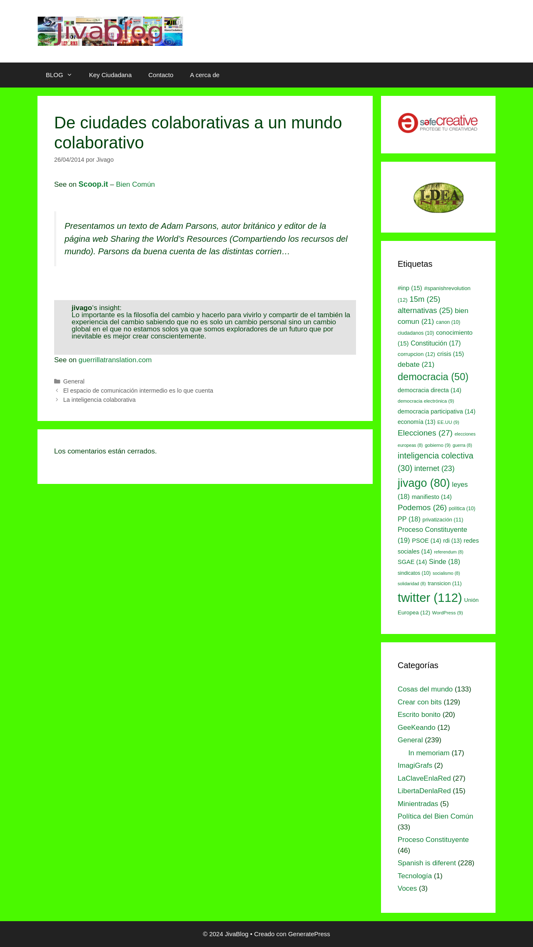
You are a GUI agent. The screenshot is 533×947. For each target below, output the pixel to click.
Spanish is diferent (427, 863)
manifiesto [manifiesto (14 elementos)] (432, 497)
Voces (407, 888)
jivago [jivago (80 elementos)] (424, 483)
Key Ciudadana (110, 74)
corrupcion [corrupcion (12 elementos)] (416, 354)
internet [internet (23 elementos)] (434, 468)
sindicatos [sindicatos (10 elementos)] (414, 573)
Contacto (160, 74)
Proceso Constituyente (433, 840)
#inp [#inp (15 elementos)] (410, 288)
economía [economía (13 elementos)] (417, 421)
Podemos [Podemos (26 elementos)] (422, 507)
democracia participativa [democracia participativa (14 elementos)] (437, 411)
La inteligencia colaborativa (99, 399)
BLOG (63, 75)
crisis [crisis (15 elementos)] (450, 354)
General (74, 381)
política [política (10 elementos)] (462, 508)
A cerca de (204, 74)
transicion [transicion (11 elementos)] (445, 583)
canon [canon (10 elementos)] (448, 322)
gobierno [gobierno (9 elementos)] (438, 445)
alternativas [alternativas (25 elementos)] (425, 310)
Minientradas (418, 804)
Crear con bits (420, 702)
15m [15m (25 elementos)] (425, 299)
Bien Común (135, 184)
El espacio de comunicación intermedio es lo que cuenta (138, 390)
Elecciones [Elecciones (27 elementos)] (425, 432)
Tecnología (415, 876)
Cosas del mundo (425, 689)
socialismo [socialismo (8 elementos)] (446, 573)
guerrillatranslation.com (115, 360)
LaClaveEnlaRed (424, 778)
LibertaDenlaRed (424, 791)
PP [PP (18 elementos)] (409, 519)
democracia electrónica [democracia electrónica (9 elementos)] (426, 400)
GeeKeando (417, 728)
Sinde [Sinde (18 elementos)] (444, 561)
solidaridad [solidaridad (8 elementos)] (412, 583)
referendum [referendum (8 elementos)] (448, 551)
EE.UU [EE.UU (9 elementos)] (448, 422)
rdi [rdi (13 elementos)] (452, 540)
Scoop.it (93, 184)
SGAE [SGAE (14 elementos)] (412, 562)
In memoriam (429, 753)
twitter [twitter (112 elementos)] (430, 597)
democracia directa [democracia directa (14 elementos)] (429, 390)
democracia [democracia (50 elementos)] (433, 376)
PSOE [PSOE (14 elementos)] (426, 540)
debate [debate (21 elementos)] (416, 364)
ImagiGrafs (415, 765)
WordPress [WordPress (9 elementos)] (447, 612)
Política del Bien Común (435, 816)
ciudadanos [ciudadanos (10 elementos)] (416, 333)
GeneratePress (309, 933)
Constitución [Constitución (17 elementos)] (436, 343)
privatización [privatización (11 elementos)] (443, 519)
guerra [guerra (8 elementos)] (462, 445)
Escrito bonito (419, 715)
